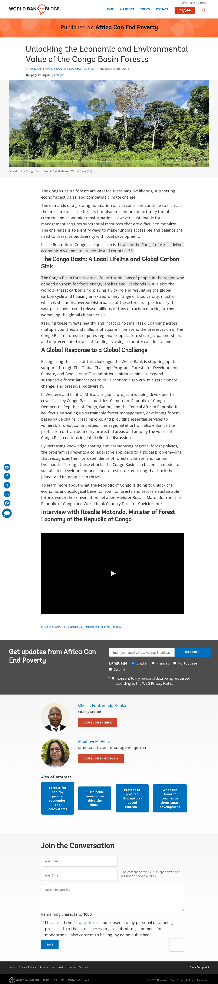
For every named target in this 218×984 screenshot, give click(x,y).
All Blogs (127, 9)
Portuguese (187, 663)
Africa (117, 627)
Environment (73, 627)
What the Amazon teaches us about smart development (170, 798)
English (46, 75)
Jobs (72, 967)
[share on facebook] (7, 476)
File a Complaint (199, 967)
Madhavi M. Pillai (82, 68)
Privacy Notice (86, 922)
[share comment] (7, 513)
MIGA (71, 980)
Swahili (119, 669)
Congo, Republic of (97, 627)
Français (59, 75)
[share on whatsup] (7, 503)
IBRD (46, 980)
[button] (203, 10)
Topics (145, 9)
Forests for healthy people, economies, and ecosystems (57, 798)
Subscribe (192, 652)
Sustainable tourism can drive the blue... (95, 798)
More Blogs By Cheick (97, 722)
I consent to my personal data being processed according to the (152, 681)
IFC (62, 980)
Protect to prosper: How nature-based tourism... (132, 798)
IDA (55, 980)
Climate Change (51, 627)
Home (109, 9)
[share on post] (7, 485)
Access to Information (53, 967)
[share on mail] (7, 467)
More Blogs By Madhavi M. (100, 758)
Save (49, 944)
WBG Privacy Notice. (158, 683)
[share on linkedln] (7, 494)
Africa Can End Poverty (126, 28)
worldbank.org (194, 3)
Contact (162, 9)
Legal (12, 967)
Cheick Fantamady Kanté (46, 68)
